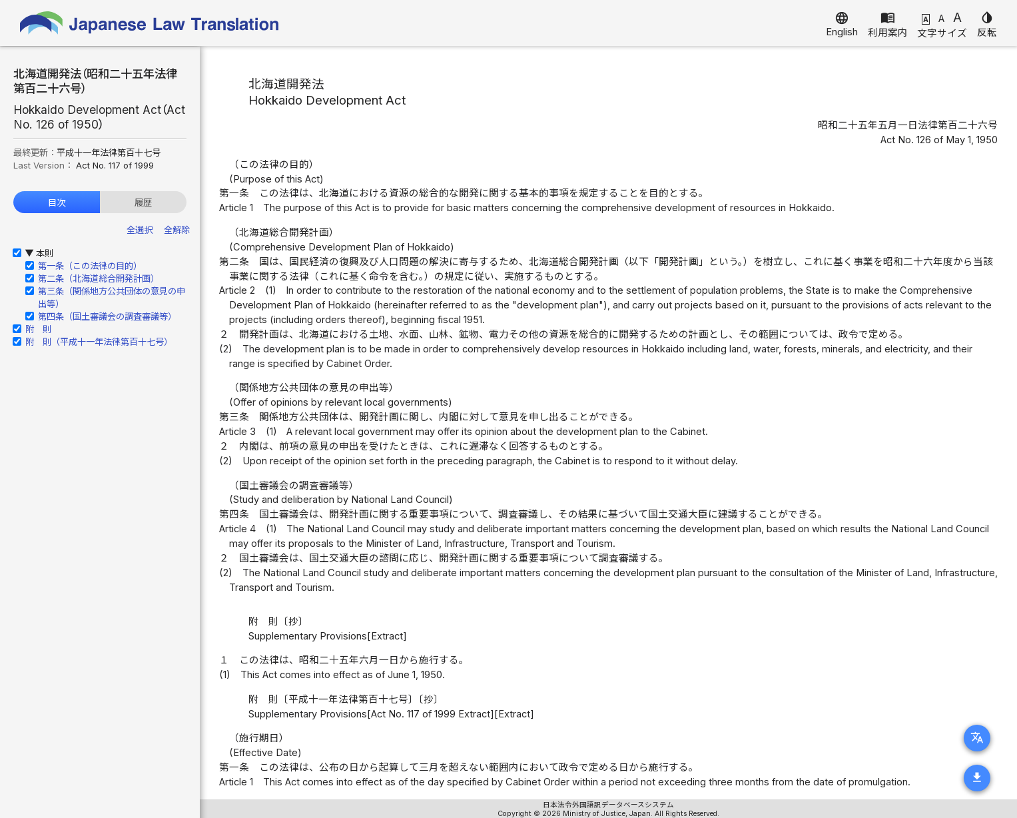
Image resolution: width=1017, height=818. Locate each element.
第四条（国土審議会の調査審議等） (107, 316)
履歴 (143, 202)
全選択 (140, 229)
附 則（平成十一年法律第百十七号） (98, 341)
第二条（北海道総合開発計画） (98, 278)
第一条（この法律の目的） (90, 265)
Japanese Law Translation (150, 23)
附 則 (38, 329)
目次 (56, 202)
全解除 (177, 229)
